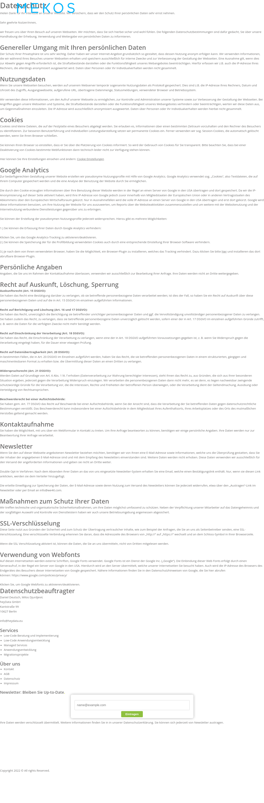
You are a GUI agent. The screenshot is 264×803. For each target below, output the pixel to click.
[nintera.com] (46, 8)
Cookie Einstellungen (91, 159)
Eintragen (132, 714)
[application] (117, 8)
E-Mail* (79, 698)
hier (224, 251)
